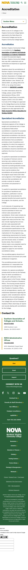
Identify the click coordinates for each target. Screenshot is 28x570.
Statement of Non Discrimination (14, 481)
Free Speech (21, 477)
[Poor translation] (5, 537)
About (4, 13)
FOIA (9, 486)
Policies (6, 477)
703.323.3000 (9, 343)
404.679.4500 (9, 323)
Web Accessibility (15, 486)
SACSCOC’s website (16, 87)
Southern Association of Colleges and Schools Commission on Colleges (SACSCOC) (14, 52)
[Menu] (25, 3)
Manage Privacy (13, 477)
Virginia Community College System (15, 496)
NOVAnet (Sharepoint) (14, 490)
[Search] (22, 3)
